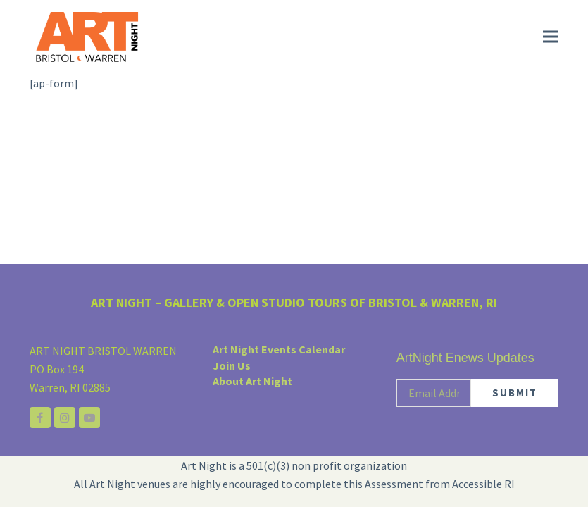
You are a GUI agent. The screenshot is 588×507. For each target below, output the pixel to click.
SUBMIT (514, 392)
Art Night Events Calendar (279, 349)
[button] (550, 37)
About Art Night (252, 381)
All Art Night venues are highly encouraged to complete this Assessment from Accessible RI (294, 484)
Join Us (232, 365)
